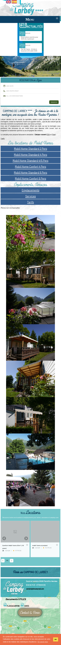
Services (30, 196)
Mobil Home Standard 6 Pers (30, 172)
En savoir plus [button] (43, 642)
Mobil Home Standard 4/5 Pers (30, 160)
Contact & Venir (30, 612)
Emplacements (30, 190)
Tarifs (3, 138)
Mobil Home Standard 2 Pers (30, 148)
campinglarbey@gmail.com (35, 589)
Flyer (53, 134)
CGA (48, 134)
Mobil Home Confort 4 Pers (30, 166)
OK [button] (55, 639)
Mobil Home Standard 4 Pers (30, 154)
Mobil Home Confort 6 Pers (30, 178)
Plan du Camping (13, 606)
